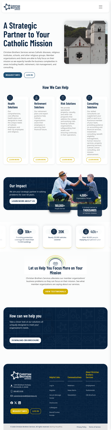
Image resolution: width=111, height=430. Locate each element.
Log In (51, 385)
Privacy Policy (81, 427)
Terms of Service (95, 427)
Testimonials (90, 390)
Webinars (71, 385)
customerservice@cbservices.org (25, 396)
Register (52, 390)
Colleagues (53, 407)
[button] (100, 7)
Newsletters (72, 395)
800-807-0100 (18, 391)
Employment (90, 385)
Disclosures (53, 403)
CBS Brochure (91, 395)
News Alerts (72, 390)
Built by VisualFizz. (56, 427)
